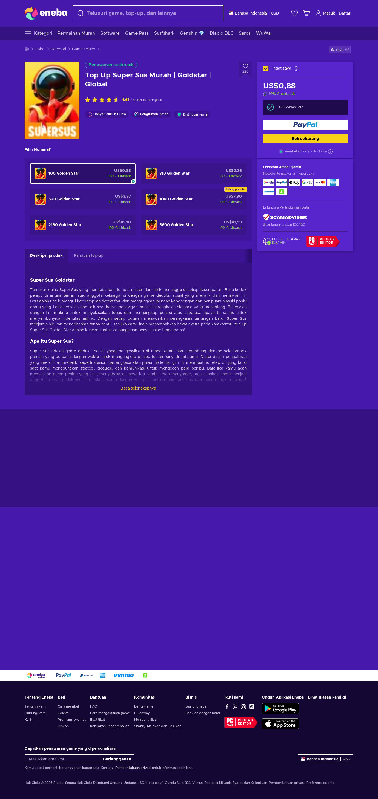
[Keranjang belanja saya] (306, 13)
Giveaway (142, 713)
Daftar (345, 13)
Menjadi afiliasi (145, 719)
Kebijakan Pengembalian (109, 726)
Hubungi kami (36, 713)
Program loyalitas (72, 719)
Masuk (325, 13)
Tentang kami (35, 706)
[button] (340, 49)
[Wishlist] (294, 13)
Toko (40, 49)
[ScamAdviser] (285, 217)
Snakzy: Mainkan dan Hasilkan (157, 726)
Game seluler (83, 49)
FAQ (93, 706)
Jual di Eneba (196, 706)
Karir (28, 719)
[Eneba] (46, 13)
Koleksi (63, 713)
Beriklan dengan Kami (202, 713)
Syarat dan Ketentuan (250, 782)
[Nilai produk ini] (103, 100)
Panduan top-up (88, 256)
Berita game (143, 706)
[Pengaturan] (254, 13)
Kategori (58, 49)
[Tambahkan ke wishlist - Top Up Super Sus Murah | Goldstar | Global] (245, 70)
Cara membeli (69, 706)
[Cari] (148, 13)
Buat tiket (97, 719)
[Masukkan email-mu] (62, 759)
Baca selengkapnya (138, 388)
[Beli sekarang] (305, 125)
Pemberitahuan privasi (133, 767)
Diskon (63, 726)
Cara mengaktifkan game (110, 713)
